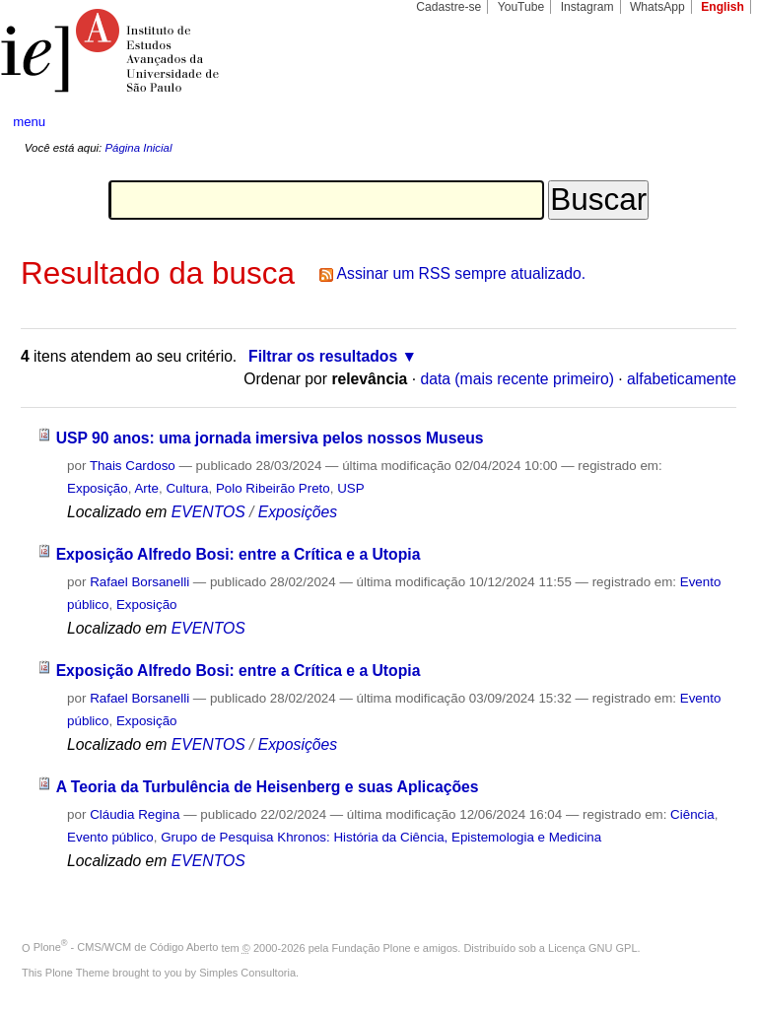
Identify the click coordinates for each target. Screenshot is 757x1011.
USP (350, 488)
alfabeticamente (681, 379)
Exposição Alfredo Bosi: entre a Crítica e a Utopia (238, 554)
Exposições (297, 512)
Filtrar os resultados (322, 356)
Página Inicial (138, 148)
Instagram (587, 7)
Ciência (692, 814)
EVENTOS (208, 512)
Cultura (187, 488)
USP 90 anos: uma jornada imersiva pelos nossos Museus (270, 438)
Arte (146, 488)
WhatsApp (657, 7)
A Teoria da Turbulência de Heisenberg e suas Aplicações (267, 786)
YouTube (521, 7)
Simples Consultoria (247, 972)
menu (29, 121)
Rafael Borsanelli (139, 581)
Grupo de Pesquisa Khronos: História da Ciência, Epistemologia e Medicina (381, 837)
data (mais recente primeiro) (517, 379)
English (722, 7)
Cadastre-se (448, 7)
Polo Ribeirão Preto (273, 488)
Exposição (97, 488)
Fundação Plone (371, 947)
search (704, 122)
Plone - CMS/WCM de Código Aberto (126, 947)
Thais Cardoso (132, 465)
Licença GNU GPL (592, 947)
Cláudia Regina (134, 814)
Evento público (110, 837)
